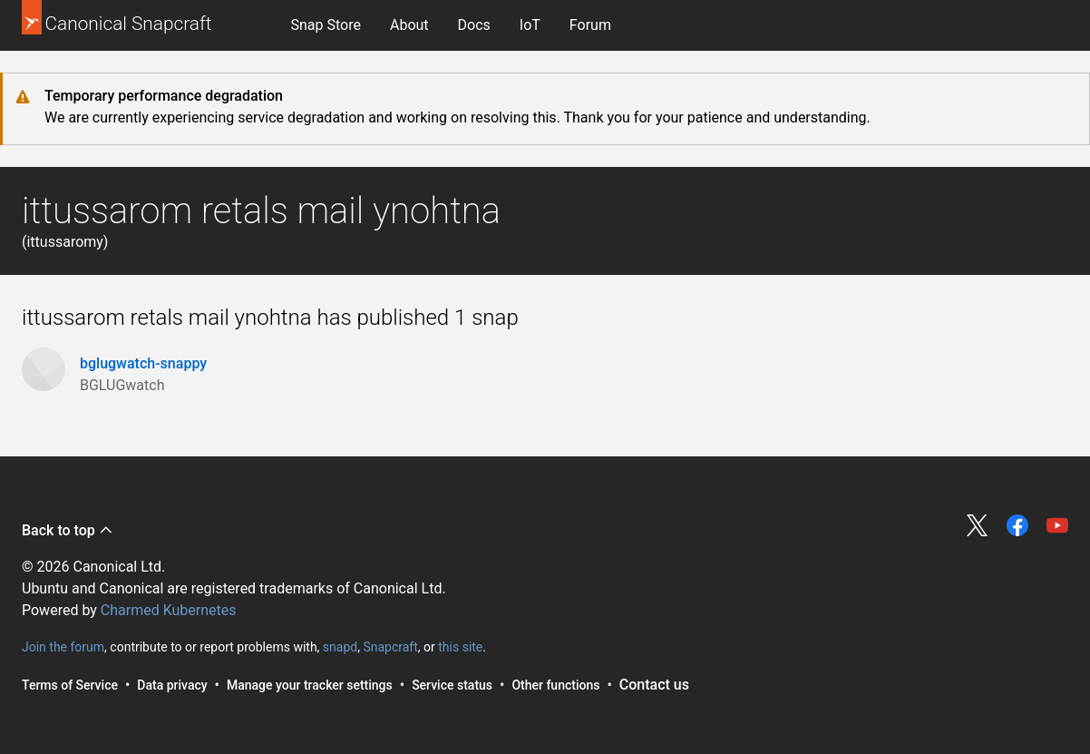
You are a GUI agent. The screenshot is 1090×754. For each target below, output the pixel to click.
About (409, 25)
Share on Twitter (977, 525)
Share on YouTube (1057, 525)
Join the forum (63, 647)
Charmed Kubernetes (169, 610)
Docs (474, 25)
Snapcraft (390, 647)
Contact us (654, 684)
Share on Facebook (1017, 525)
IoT (530, 25)
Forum (590, 25)
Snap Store (326, 25)
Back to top (67, 530)
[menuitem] (326, 25)
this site (460, 647)
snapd (340, 647)
